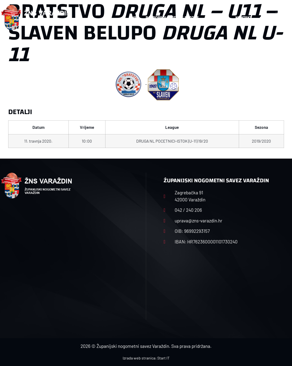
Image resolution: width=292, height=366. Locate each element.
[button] (282, 18)
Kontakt (243, 17)
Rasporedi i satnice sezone (172, 17)
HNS (132, 17)
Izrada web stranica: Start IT (146, 358)
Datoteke (217, 17)
